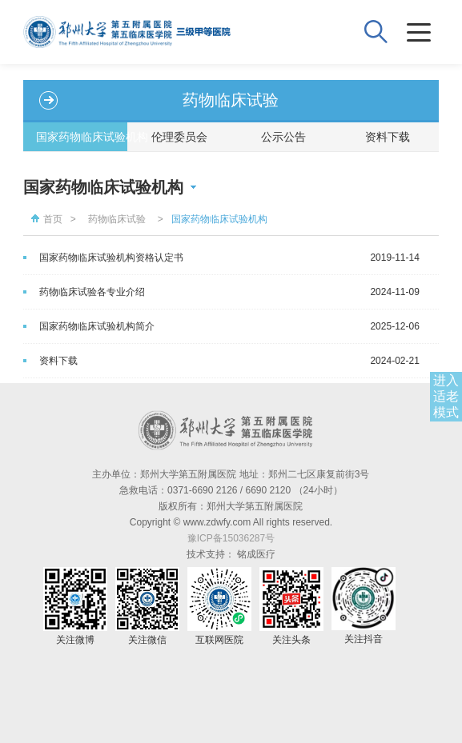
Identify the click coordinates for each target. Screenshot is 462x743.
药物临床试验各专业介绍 (92, 292)
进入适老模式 (446, 396)
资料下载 (387, 136)
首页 (44, 219)
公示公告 (283, 136)
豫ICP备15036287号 (231, 538)
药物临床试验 (117, 219)
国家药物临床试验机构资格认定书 (111, 257)
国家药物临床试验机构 (81, 136)
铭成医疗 (256, 554)
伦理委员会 (179, 136)
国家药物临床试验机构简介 (97, 326)
